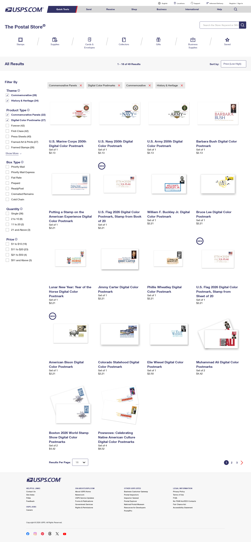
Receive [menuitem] (110, 9)
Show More (12, 153)
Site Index (30, 495)
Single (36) (17, 213)
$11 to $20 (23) (19, 249)
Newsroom (79, 495)
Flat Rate (16, 177)
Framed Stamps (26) (22, 147)
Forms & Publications (84, 501)
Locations (181, 3)
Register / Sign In (236, 3)
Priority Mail (18, 166)
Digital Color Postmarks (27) (28, 120)
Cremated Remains (22, 193)
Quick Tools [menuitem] (62, 9)
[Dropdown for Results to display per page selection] (80, 462)
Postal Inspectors (131, 495)
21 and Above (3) (20, 229)
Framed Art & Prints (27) (24, 141)
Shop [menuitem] (134, 9)
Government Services (84, 504)
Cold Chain (17, 199)
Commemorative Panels (63, 85)
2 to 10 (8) (16, 218)
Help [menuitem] (219, 9)
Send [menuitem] (89, 9)
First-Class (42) (19, 130)
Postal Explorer (130, 501)
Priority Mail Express (23, 172)
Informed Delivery (216, 3)
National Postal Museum (134, 504)
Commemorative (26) (24, 95)
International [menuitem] (192, 9)
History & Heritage (167, 85)
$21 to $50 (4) (19, 254)
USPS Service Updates (84, 498)
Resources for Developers (135, 507)
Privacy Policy (179, 491)
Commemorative (136, 85)
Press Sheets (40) (21, 136)
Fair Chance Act (179, 504)
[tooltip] (18, 90)
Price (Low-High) (232, 63)
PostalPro (128, 511)
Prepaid (15, 182)
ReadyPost (17, 188)
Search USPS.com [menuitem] (236, 9)
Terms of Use (178, 495)
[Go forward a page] (242, 463)
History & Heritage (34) (25, 100)
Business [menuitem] (162, 9)
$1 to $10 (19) (19, 243)
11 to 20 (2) (17, 224)
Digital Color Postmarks (102, 85)
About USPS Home (83, 491)
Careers (29, 510)
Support (197, 3)
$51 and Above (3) (21, 260)
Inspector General (131, 498)
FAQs (28, 498)
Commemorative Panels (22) (28, 114)
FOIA (175, 498)
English (161, 3)
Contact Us (31, 491)
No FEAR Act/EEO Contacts (184, 501)
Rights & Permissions (84, 507)
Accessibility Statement (183, 507)
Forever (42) (18, 125)
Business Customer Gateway (136, 491)
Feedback (30, 501)
